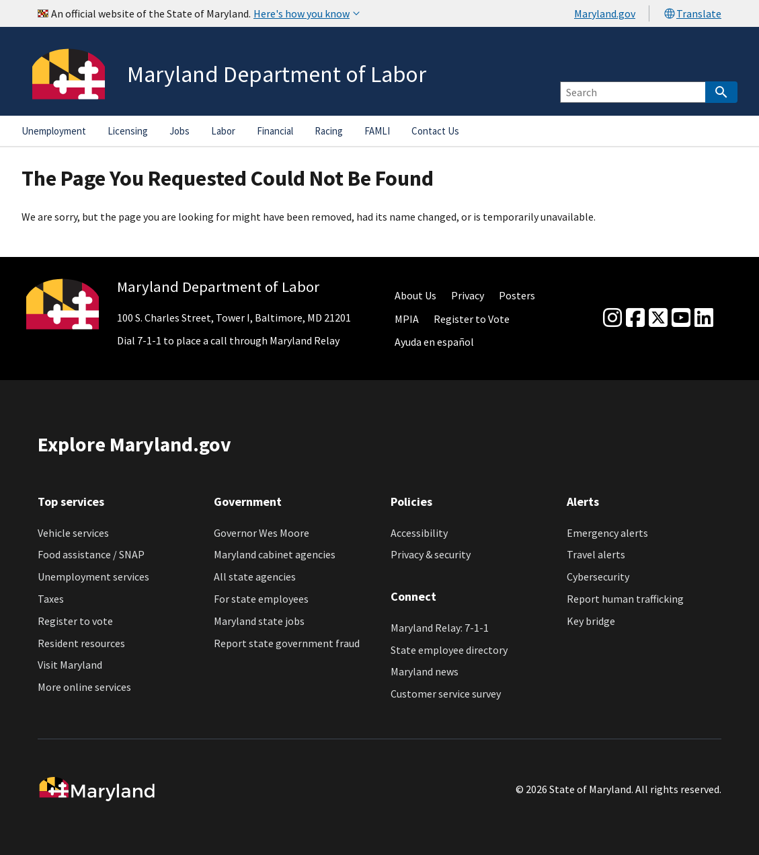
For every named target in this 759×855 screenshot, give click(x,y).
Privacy (467, 295)
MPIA (407, 319)
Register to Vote (472, 319)
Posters (517, 295)
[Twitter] (658, 318)
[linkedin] (703, 318)
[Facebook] (635, 318)
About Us (415, 295)
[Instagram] (612, 318)
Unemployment (54, 130)
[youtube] (681, 318)
